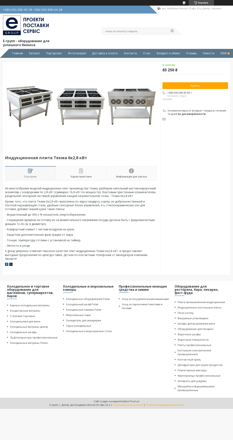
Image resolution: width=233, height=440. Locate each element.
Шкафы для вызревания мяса (196, 323)
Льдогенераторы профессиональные (34, 337)
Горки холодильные (78, 326)
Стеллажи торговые (22, 316)
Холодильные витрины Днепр (29, 327)
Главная (17, 53)
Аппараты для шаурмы (192, 381)
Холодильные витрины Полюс (29, 343)
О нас (147, 53)
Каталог (34, 53)
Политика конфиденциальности (165, 405)
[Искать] (172, 31)
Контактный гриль (189, 359)
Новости (208, 53)
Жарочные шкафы (189, 334)
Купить (195, 85)
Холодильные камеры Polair (84, 309)
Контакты (130, 53)
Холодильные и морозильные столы (89, 331)
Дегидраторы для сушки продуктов (200, 365)
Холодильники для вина (25, 321)
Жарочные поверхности (193, 339)
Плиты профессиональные (194, 345)
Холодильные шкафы (23, 332)
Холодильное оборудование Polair (88, 299)
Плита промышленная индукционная (201, 302)
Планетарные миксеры (192, 370)
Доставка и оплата (105, 53)
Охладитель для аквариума (83, 320)
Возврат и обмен (168, 53)
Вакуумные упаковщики (193, 318)
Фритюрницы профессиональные (199, 375)
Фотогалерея (77, 53)
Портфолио (54, 53)
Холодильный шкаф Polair (82, 304)
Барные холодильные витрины (30, 305)
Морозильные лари (78, 315)
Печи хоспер (186, 313)
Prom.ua (134, 401)
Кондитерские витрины (25, 310)
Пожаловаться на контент (128, 405)
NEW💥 (225, 53)
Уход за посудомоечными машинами (145, 299)
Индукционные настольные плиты (199, 307)
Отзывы (191, 53)
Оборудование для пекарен (195, 329)
